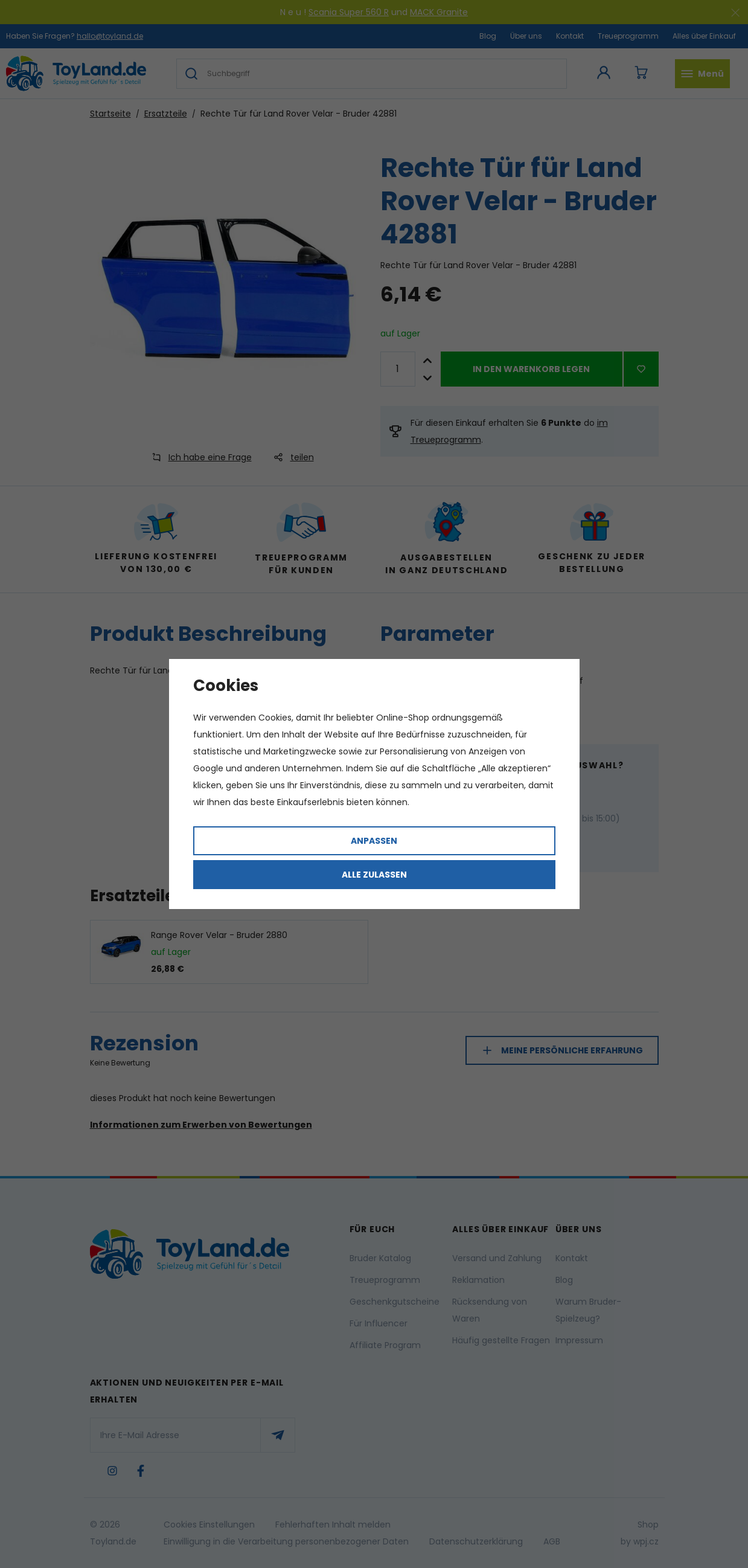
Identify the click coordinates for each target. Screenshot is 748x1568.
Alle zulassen (374, 875)
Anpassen (374, 841)
